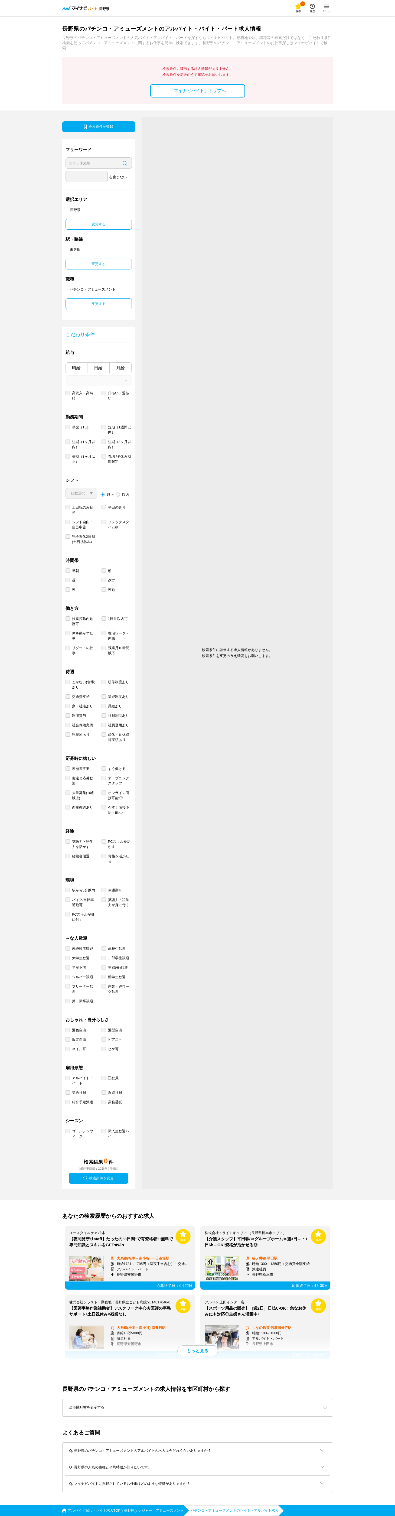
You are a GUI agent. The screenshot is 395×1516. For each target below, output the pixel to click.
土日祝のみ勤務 (82, 510)
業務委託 (115, 1102)
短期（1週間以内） (119, 429)
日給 (98, 368)
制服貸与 (79, 716)
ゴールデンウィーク (82, 1133)
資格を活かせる (118, 858)
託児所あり (81, 735)
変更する (99, 224)
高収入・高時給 (82, 395)
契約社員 (79, 1093)
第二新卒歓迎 (82, 1001)
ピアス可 (115, 1039)
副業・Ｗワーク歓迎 (118, 989)
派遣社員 (115, 1093)
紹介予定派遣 (82, 1102)
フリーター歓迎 (82, 989)
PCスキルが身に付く (83, 917)
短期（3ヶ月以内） (119, 444)
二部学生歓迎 (118, 958)
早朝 (75, 571)
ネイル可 (79, 1049)
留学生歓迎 (117, 977)
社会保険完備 (82, 725)
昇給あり (115, 706)
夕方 (111, 580)
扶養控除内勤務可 (82, 621)
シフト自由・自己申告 (82, 524)
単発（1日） (82, 427)
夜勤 (111, 590)
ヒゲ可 (113, 1049)
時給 (76, 368)
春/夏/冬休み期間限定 (119, 459)
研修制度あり (118, 682)
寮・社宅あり (82, 706)
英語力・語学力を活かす (82, 844)
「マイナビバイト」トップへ (197, 90)
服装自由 (79, 1039)
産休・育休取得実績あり (118, 737)
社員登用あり (118, 725)
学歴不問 (79, 967)
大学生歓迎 (81, 958)
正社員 (113, 1078)
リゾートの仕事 (82, 650)
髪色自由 (79, 1030)
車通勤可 (115, 890)
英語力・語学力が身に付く (118, 902)
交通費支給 (81, 697)
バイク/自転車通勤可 (83, 902)
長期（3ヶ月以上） (83, 459)
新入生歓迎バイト (118, 1133)
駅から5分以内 (83, 890)
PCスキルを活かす (119, 844)
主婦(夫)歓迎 (118, 967)
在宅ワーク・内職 (118, 635)
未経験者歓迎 (82, 948)
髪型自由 (115, 1030)
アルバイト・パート (82, 1080)
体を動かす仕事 (82, 635)
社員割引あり (118, 716)
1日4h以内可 (118, 619)
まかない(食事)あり (84, 684)
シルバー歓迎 (82, 977)
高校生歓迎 (117, 948)
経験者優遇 (81, 856)
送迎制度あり (118, 697)
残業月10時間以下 (118, 650)
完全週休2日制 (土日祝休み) (83, 539)
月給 (120, 368)
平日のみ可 (117, 507)
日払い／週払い (118, 395)
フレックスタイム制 (118, 524)
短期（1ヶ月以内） (83, 444)
